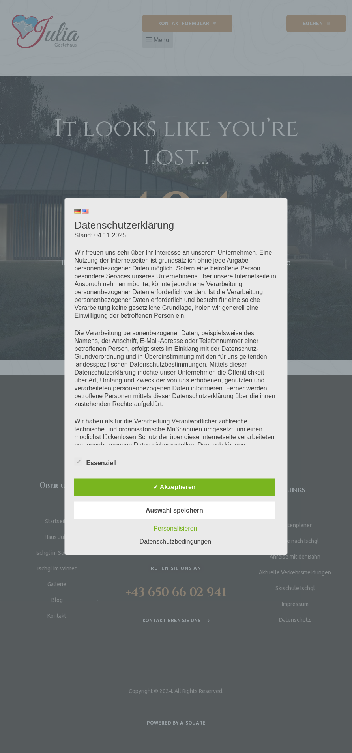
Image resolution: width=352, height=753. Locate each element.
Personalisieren (175, 528)
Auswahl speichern (174, 510)
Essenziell (95, 461)
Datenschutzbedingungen (175, 541)
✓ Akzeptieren (174, 487)
